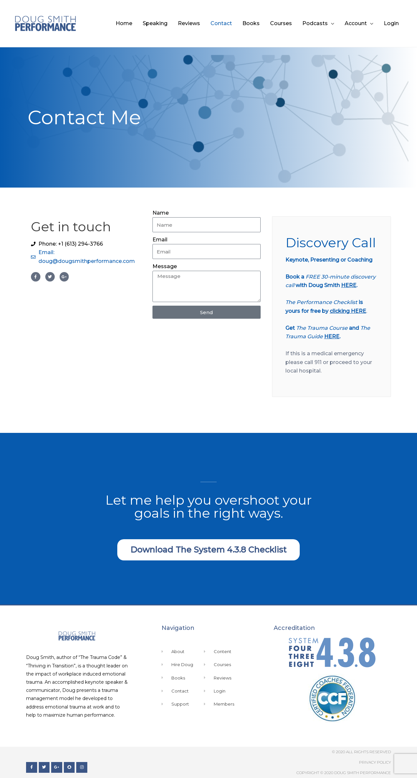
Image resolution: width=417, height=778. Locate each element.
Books (251, 23)
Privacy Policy (375, 762)
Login (391, 23)
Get (290, 328)
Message (164, 266)
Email (159, 239)
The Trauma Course (322, 328)
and (354, 328)
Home (124, 23)
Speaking (155, 23)
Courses (281, 23)
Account (356, 23)
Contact (221, 23)
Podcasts (315, 23)
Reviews (189, 23)
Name (160, 213)
